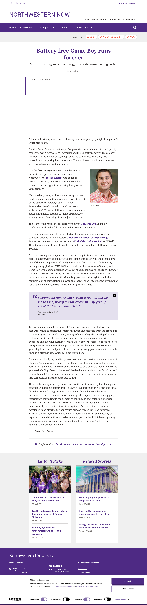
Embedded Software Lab (88, 241)
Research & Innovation (22, 27)
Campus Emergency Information (90, 576)
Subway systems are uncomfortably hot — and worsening (46, 531)
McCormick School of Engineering (88, 237)
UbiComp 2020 (89, 223)
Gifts (132, 37)
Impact (66, 27)
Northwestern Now (39, 15)
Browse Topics (130, 20)
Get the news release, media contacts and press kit (84, 444)
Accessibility (82, 569)
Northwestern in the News (96, 20)
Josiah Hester (53, 177)
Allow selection (128, 590)
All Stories (115, 20)
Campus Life (48, 27)
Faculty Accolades (112, 37)
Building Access (84, 572)
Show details (120, 600)
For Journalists (127, 4)
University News (85, 27)
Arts (92, 37)
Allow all (127, 582)
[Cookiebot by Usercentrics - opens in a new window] (15, 600)
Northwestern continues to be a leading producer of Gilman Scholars (49, 514)
